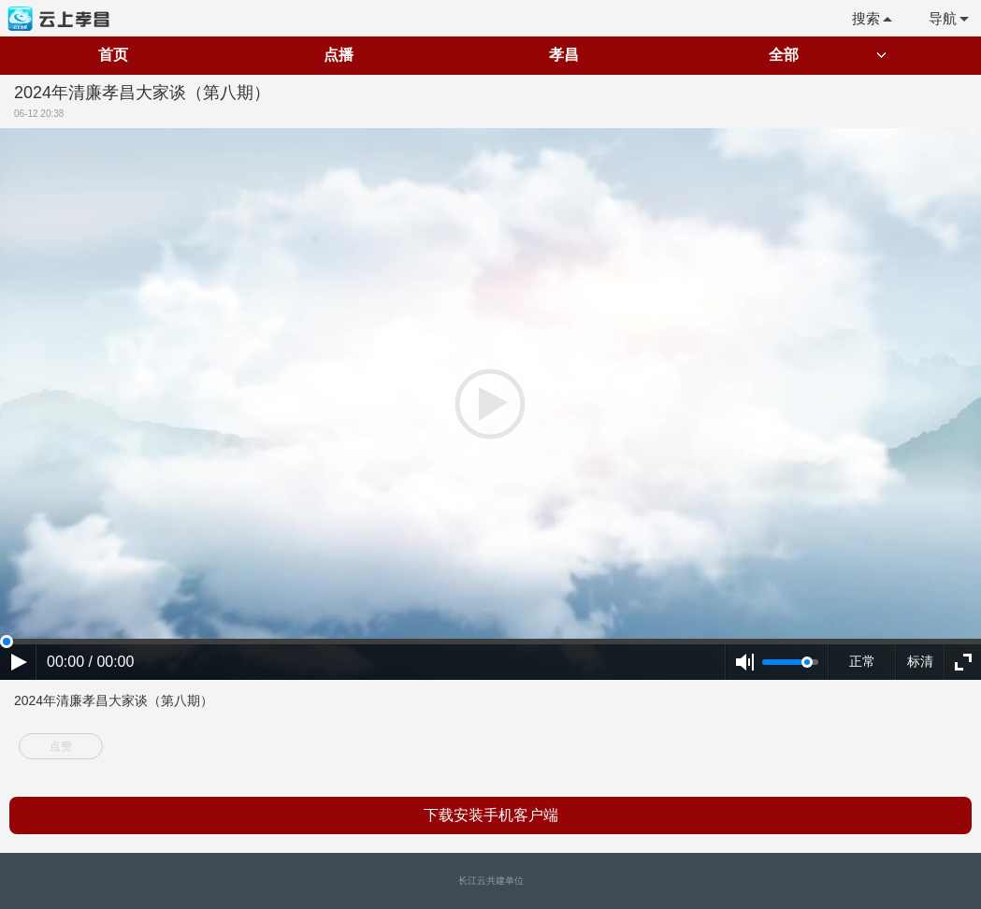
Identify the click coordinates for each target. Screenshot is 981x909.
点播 (338, 55)
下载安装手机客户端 (491, 815)
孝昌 (564, 55)
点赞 (61, 746)
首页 (113, 55)
